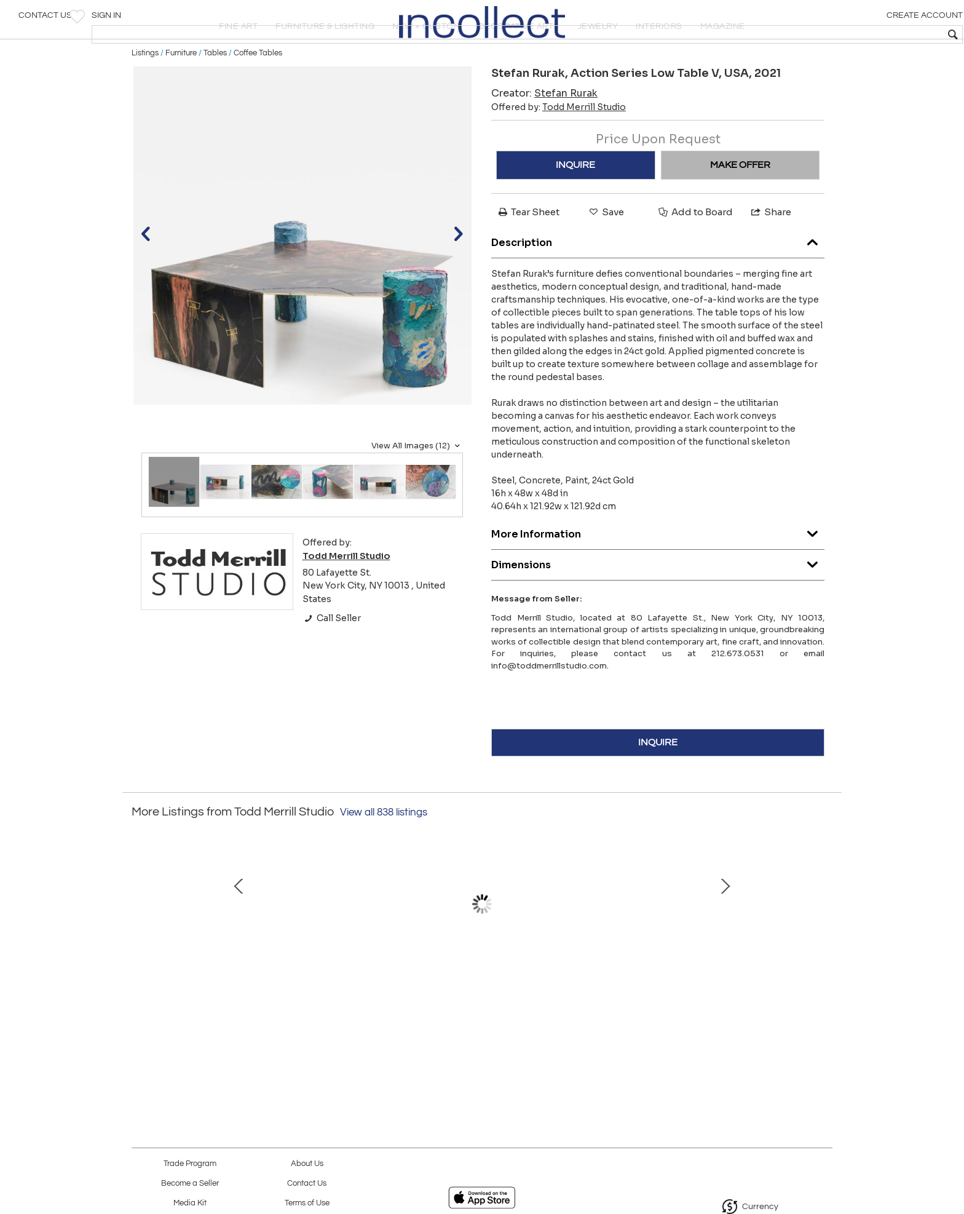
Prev (140, 957)
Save (605, 253)
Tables (215, 93)
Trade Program (190, 1164)
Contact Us (45, 21)
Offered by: (558, 148)
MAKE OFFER (740, 206)
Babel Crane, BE (737, 1007)
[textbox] (866, 34)
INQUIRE (575, 206)
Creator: (544, 134)
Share (770, 253)
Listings (145, 93)
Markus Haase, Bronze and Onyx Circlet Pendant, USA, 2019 (221, 1020)
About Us (307, 1164)
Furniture (181, 93)
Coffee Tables (258, 93)
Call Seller (331, 659)
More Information (657, 572)
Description (657, 280)
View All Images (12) (417, 486)
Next (823, 957)
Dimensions (657, 602)
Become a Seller (190, 1184)
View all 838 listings (383, 853)
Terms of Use (307, 1203)
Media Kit (190, 1203)
